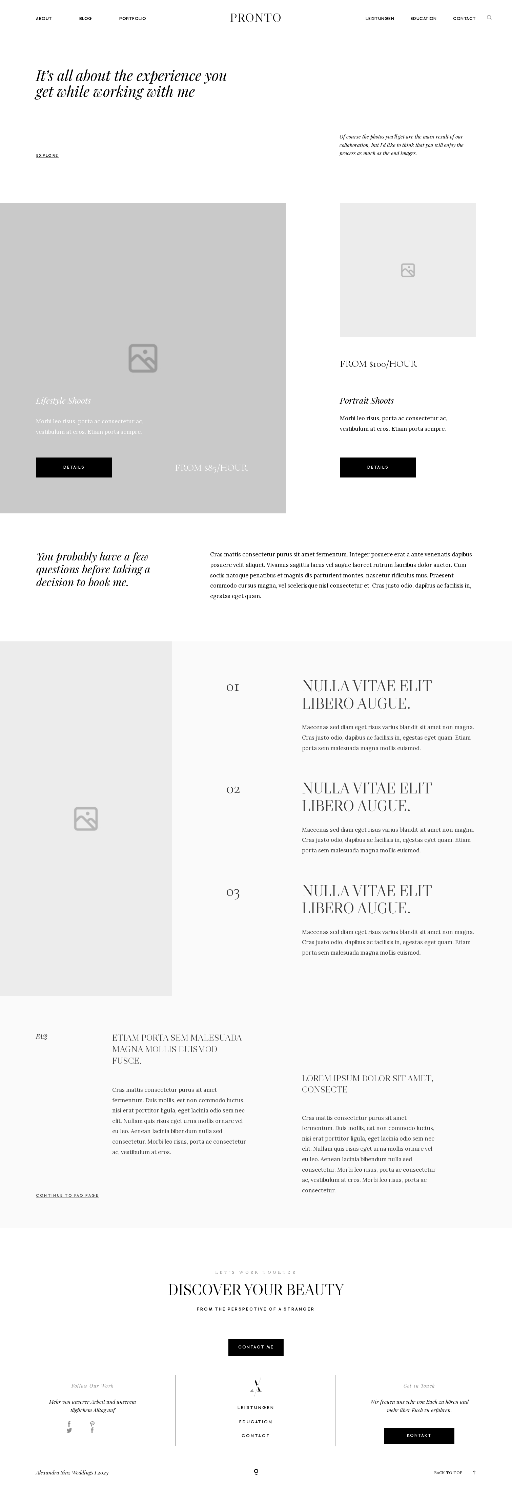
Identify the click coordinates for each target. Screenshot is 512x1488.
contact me (255, 1347)
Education (424, 19)
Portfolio (132, 19)
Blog (85, 19)
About (44, 19)
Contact (464, 19)
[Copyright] (256, 1472)
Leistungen (380, 19)
